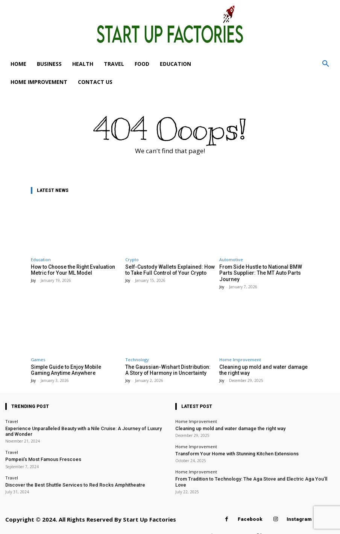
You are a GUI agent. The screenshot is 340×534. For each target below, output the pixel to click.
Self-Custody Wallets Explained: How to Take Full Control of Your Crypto (169, 269)
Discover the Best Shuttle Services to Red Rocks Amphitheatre (64, 474)
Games (38, 352)
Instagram (299, 508)
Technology (137, 352)
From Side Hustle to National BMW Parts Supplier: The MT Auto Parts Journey (263, 269)
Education (41, 259)
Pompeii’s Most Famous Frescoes (38, 449)
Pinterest (234, 525)
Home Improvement (240, 352)
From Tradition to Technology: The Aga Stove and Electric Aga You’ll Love (246, 469)
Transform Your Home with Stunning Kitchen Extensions (230, 444)
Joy (33, 279)
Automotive (231, 259)
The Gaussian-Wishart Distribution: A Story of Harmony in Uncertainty (165, 362)
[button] (326, 64)
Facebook (250, 508)
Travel (11, 413)
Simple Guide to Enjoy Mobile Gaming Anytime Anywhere (72, 362)
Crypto (132, 259)
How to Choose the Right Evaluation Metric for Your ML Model (70, 269)
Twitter (279, 525)
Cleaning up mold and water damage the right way (223, 420)
